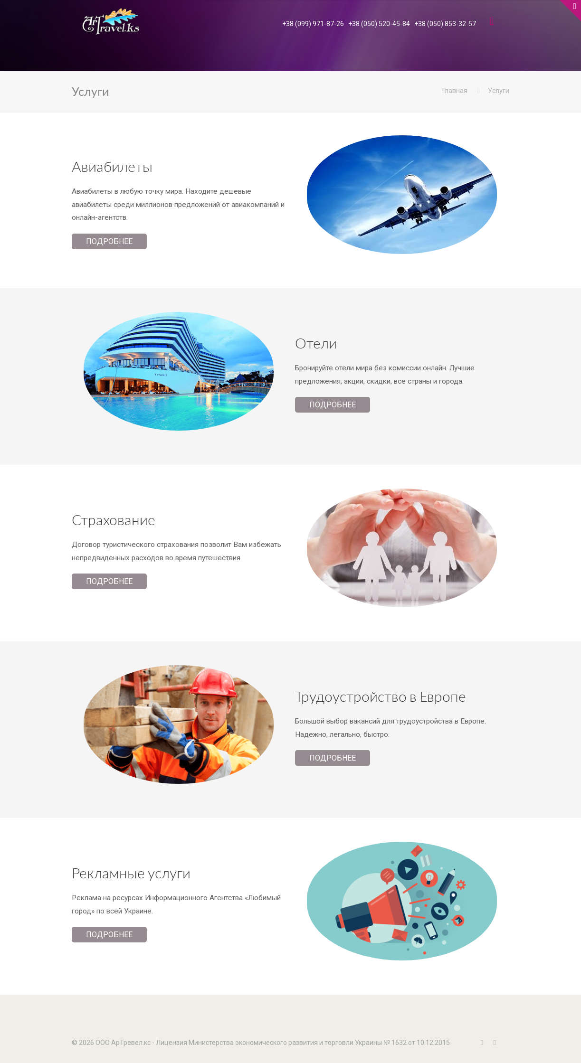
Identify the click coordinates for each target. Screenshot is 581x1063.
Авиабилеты (112, 166)
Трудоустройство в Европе (380, 696)
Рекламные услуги (131, 872)
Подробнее (109, 241)
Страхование (113, 519)
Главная (454, 90)
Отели (316, 342)
